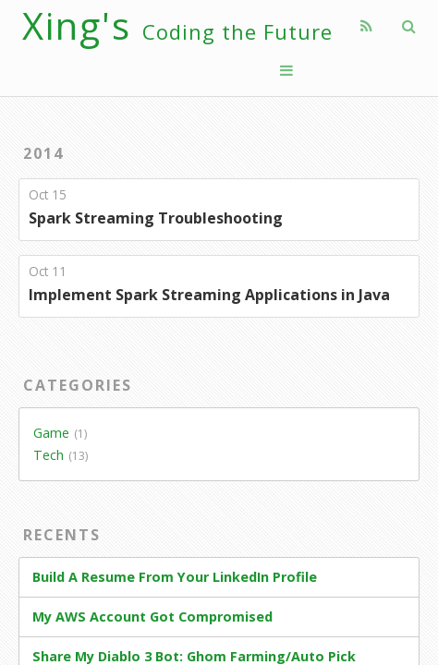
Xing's (177, 25)
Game (51, 432)
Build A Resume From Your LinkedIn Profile (174, 577)
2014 (43, 153)
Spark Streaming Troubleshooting (156, 218)
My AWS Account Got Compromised (152, 616)
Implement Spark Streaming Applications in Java (209, 294)
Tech (48, 455)
